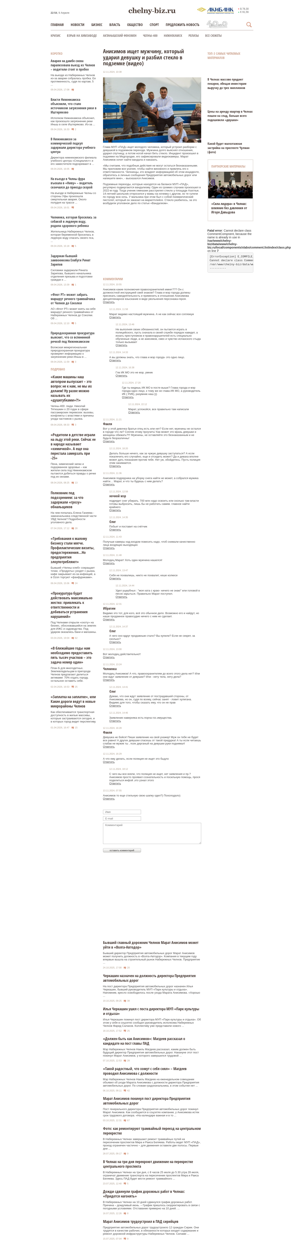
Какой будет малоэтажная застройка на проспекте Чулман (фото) (229, 147)
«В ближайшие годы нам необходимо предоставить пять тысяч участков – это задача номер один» (72, 655)
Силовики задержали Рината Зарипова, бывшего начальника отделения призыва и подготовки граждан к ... (71, 275)
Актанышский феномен (120, 35)
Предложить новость (182, 24)
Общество (135, 24)
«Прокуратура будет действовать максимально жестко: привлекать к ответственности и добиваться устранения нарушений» (71, 605)
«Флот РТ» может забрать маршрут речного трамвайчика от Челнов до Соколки (73, 298)
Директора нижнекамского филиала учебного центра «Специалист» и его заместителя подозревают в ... (73, 160)
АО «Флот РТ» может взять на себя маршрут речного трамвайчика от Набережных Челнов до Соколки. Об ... (73, 313)
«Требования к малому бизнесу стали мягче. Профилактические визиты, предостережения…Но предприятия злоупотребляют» (73, 550)
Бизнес (96, 24)
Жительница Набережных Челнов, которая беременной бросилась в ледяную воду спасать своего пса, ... (73, 236)
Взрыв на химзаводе (82, 35)
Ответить (109, 302)
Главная (57, 24)
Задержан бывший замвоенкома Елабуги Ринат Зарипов (71, 260)
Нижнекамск (173, 35)
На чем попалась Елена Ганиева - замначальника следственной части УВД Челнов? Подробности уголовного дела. (73, 517)
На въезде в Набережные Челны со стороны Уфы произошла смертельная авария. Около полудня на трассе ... (73, 197)
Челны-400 (150, 35)
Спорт (154, 24)
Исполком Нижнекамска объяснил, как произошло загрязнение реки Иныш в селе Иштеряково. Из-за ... (73, 121)
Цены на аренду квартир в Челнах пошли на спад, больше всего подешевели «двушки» (230, 115)
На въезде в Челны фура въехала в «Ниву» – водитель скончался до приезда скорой (72, 183)
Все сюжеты (213, 35)
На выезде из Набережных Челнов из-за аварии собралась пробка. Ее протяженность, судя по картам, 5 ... (73, 80)
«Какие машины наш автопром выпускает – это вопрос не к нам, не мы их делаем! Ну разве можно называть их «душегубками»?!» (71, 388)
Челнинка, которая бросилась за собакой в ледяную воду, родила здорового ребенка (73, 221)
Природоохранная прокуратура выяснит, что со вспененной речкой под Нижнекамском (72, 337)
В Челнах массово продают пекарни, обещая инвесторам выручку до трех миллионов (227, 83)
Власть (114, 24)
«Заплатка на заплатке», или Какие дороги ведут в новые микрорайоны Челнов (73, 701)
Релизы (194, 35)
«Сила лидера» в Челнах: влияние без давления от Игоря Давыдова (229, 207)
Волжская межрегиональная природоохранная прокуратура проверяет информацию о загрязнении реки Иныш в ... (70, 352)
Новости (77, 24)
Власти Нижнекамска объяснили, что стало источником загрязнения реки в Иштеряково (73, 106)
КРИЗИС (56, 35)
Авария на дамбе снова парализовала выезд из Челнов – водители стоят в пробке (73, 65)
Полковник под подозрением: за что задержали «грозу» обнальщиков (67, 499)
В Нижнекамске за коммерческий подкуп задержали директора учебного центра (73, 145)
